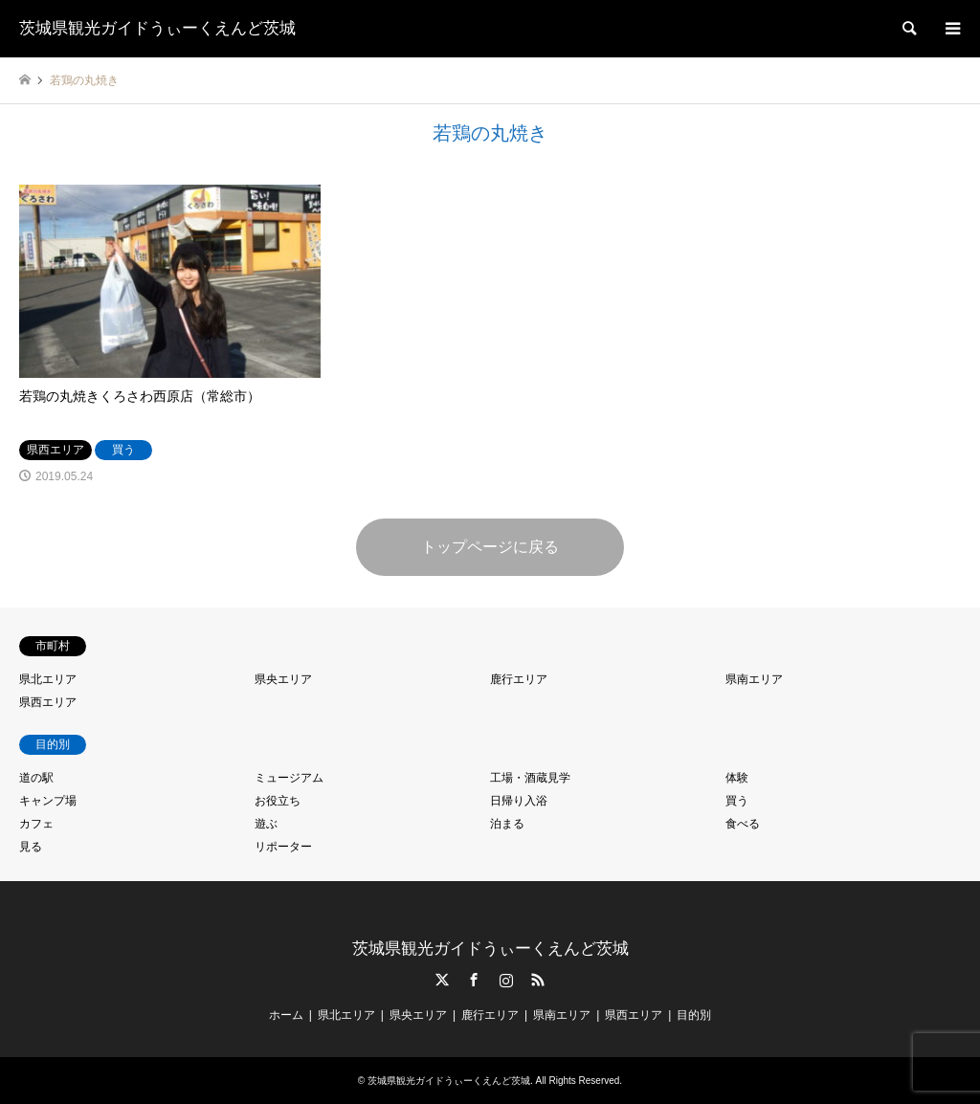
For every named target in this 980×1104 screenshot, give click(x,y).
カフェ (36, 823)
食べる (742, 823)
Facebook (473, 979)
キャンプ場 (48, 800)
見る (30, 846)
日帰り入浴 (518, 800)
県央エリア (283, 679)
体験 (736, 777)
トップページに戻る (490, 547)
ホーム (286, 1015)
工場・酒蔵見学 (530, 777)
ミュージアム (289, 777)
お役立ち (278, 800)
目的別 (694, 1015)
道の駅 (36, 777)
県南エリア (754, 679)
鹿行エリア (518, 679)
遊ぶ (266, 823)
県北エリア (48, 679)
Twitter (442, 979)
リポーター (283, 846)
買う (736, 800)
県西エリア (48, 702)
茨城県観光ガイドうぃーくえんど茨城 (490, 948)
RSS (538, 979)
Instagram (506, 979)
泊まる (507, 823)
